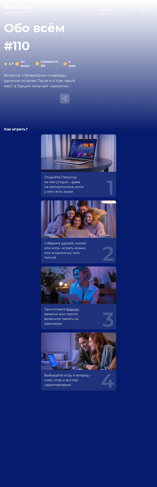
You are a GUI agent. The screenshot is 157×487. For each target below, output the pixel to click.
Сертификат (51, 9)
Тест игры (87, 9)
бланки (72, 309)
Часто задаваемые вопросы (106, 9)
